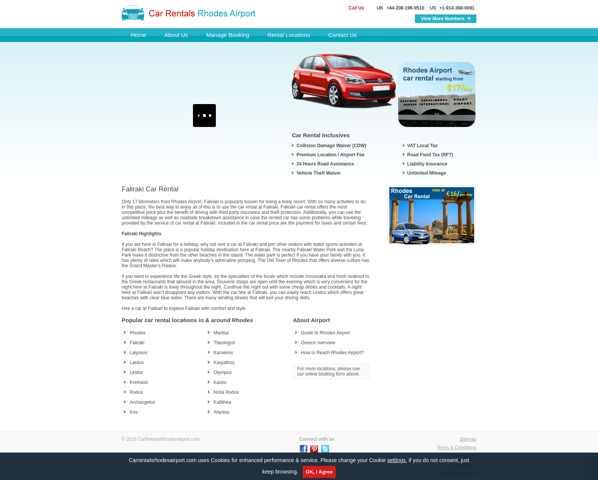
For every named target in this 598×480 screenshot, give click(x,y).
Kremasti (139, 382)
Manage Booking (227, 35)
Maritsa (221, 333)
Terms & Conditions (456, 447)
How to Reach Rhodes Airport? (332, 352)
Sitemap (468, 439)
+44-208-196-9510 (404, 8)
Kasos (220, 382)
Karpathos (224, 362)
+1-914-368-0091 (456, 8)
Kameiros (223, 352)
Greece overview (318, 342)
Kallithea (222, 402)
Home (138, 35)
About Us (176, 35)
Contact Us (342, 35)
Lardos (137, 362)
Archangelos (142, 402)
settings (396, 460)
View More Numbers (443, 18)
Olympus (222, 372)
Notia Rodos (226, 392)
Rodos (136, 392)
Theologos (224, 342)
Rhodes (137, 333)
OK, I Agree (319, 472)
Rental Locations (288, 35)
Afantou (221, 412)
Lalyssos (139, 352)
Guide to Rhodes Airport (325, 333)
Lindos (136, 372)
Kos (134, 412)
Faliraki (137, 342)
